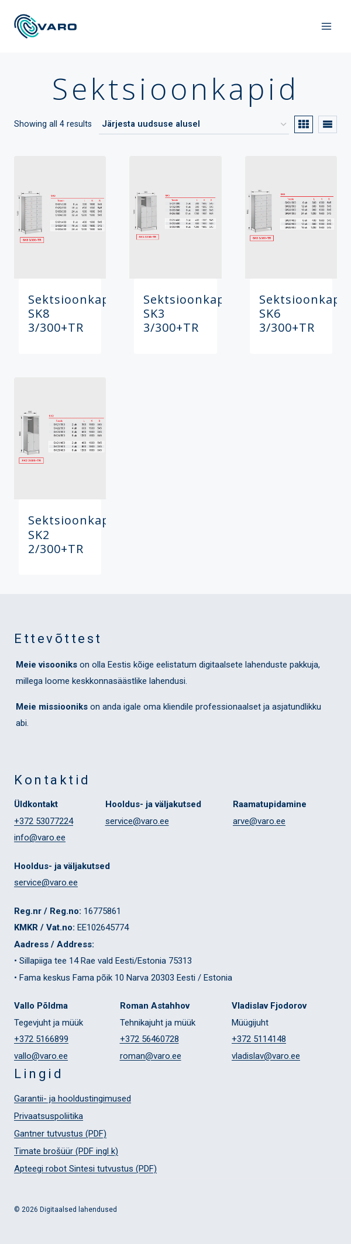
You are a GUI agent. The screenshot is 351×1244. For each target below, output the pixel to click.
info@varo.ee (40, 837)
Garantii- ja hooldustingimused (72, 1098)
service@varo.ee (137, 821)
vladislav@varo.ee (266, 1056)
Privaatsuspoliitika (48, 1116)
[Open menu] (326, 26)
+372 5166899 (41, 1039)
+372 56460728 (149, 1039)
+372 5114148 (259, 1039)
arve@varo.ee (259, 821)
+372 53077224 (43, 821)
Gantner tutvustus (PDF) (60, 1133)
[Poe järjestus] (194, 125)
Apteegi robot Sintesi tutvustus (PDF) (85, 1168)
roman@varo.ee (150, 1056)
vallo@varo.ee (41, 1056)
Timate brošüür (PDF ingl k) (66, 1151)
